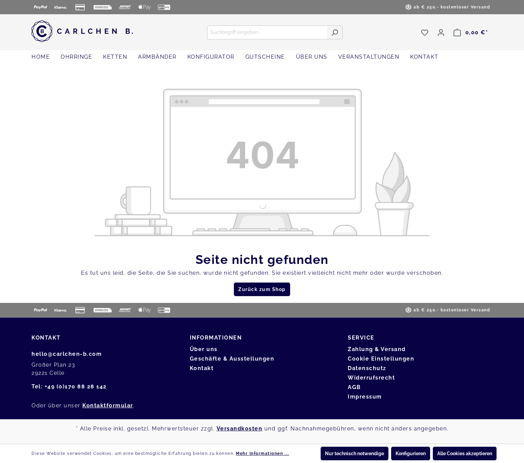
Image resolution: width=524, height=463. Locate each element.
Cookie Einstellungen (381, 358)
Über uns (204, 349)
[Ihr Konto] (441, 32)
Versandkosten (240, 428)
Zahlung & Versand (377, 349)
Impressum (365, 396)
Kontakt (202, 368)
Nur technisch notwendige (354, 453)
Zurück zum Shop (262, 289)
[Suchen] (335, 32)
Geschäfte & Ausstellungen (232, 358)
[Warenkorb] (470, 32)
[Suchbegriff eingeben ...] (267, 32)
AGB (354, 387)
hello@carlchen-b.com (67, 354)
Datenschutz (367, 368)
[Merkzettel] (425, 32)
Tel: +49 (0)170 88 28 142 (69, 386)
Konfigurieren (411, 453)
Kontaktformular (107, 405)
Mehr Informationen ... (262, 453)
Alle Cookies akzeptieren (464, 453)
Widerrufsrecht (371, 377)
